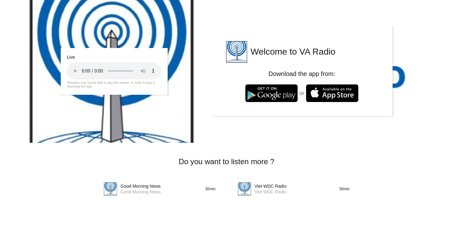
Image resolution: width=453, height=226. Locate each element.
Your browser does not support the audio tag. (114, 70)
